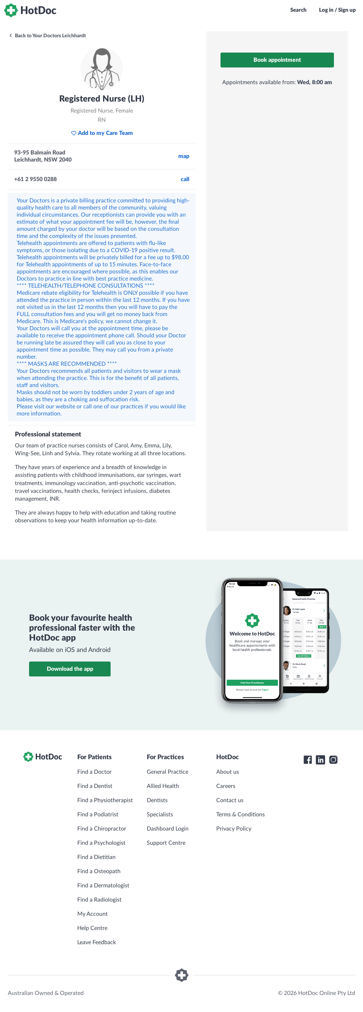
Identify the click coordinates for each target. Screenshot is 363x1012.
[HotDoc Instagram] (333, 760)
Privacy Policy (233, 829)
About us (227, 772)
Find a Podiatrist (97, 814)
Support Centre (166, 843)
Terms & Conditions (240, 814)
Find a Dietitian (96, 857)
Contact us (230, 800)
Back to (47, 35)
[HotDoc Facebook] (307, 760)
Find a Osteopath (99, 871)
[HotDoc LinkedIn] (320, 760)
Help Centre (92, 928)
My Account (92, 914)
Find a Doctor (94, 772)
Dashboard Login (168, 829)
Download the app (70, 669)
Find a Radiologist (99, 900)
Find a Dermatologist (103, 885)
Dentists (157, 800)
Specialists (160, 814)
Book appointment (277, 60)
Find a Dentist (94, 786)
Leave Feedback (96, 942)
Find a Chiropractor (101, 829)
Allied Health (163, 786)
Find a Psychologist (101, 843)
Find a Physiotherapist (105, 800)
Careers (225, 786)
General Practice (167, 772)
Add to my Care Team (102, 133)
